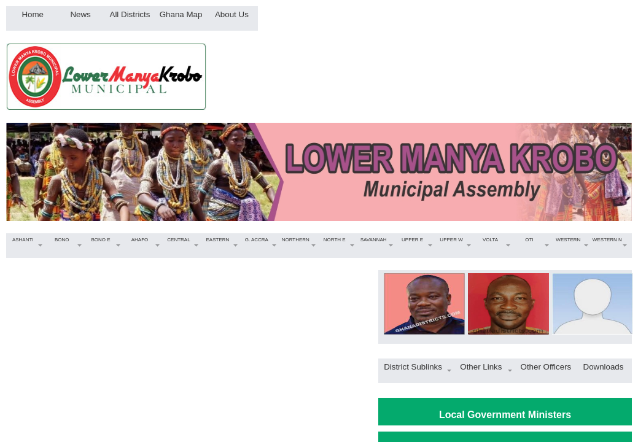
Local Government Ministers (505, 414)
